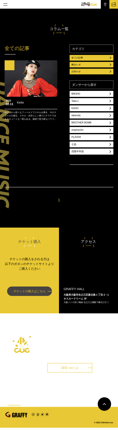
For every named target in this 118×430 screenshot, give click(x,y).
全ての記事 (91, 57)
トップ (11, 390)
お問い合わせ (103, 390)
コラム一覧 (79, 390)
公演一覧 (31, 390)
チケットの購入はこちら (29, 293)
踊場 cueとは (72, 369)
